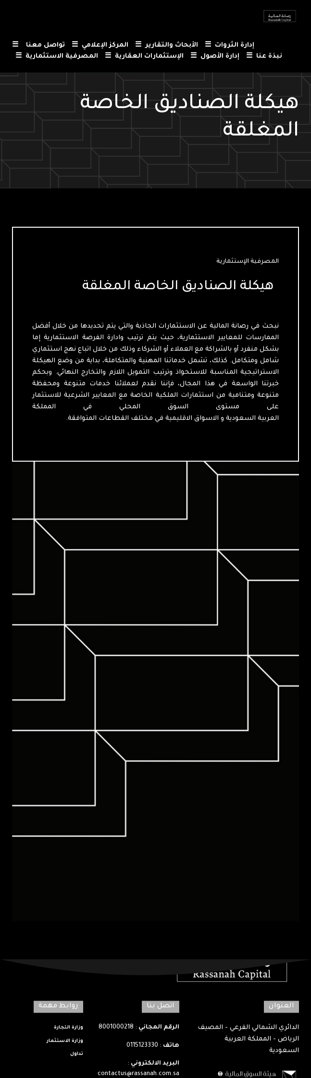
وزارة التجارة (68, 1028)
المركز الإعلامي (100, 45)
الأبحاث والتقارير (166, 45)
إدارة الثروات (229, 45)
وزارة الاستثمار (65, 1041)
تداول (76, 1054)
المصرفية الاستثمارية (56, 56)
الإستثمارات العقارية (144, 56)
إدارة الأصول (214, 56)
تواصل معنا (38, 45)
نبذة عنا (264, 56)
